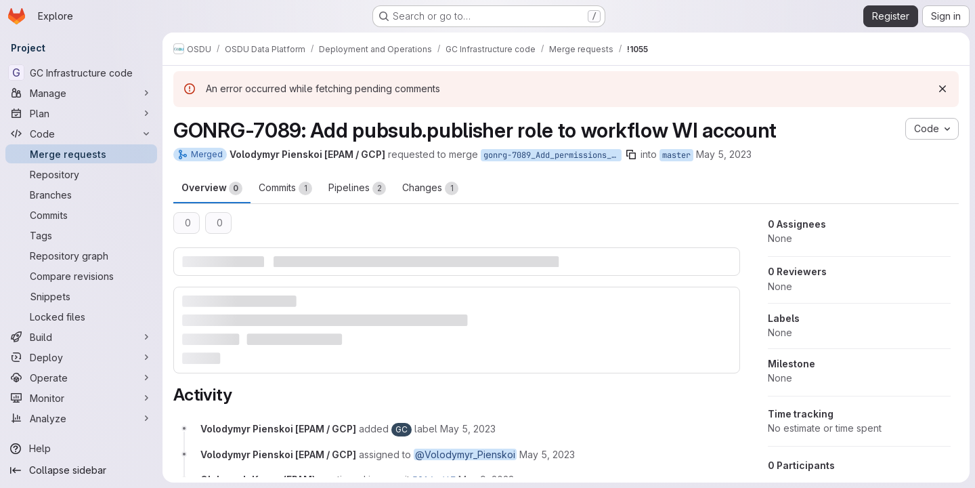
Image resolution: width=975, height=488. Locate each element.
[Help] (81, 448)
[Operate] (81, 377)
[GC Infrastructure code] (81, 72)
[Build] (81, 336)
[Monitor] (81, 397)
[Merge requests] (81, 153)
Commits (285, 188)
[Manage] (81, 92)
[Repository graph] (81, 255)
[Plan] (81, 113)
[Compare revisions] (81, 275)
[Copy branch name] (631, 154)
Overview (211, 188)
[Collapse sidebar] (81, 470)
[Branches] (81, 194)
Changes (430, 188)
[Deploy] (81, 357)
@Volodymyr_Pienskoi (465, 454)
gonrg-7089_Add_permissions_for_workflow (552, 155)
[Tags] (81, 235)
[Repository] (81, 174)
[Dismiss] (942, 89)
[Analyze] (81, 418)
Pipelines (357, 188)
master (676, 155)
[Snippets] (81, 296)
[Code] (81, 133)
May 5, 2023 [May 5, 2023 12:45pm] (724, 154)
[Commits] (81, 214)
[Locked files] (81, 316)
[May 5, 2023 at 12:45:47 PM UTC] (468, 428)
